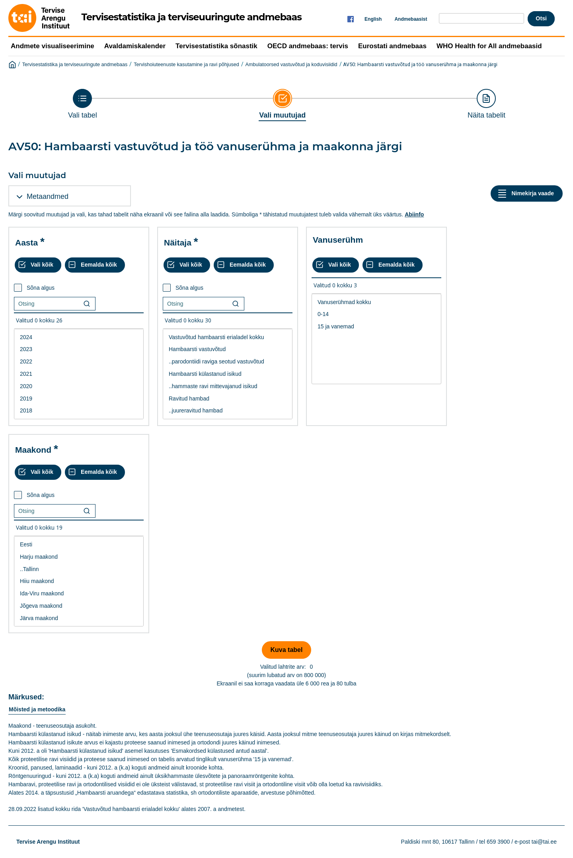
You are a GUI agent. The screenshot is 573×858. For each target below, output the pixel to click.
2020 (78, 386)
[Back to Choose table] (82, 104)
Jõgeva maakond (78, 606)
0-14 (376, 314)
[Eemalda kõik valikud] (95, 265)
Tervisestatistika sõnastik (216, 46)
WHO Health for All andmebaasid (489, 46)
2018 (78, 410)
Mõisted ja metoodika (37, 709)
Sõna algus (41, 288)
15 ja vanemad (376, 326)
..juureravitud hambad (227, 410)
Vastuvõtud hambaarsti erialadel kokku (227, 337)
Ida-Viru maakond (78, 593)
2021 (78, 374)
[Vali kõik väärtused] (38, 265)
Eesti (78, 544)
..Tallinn (78, 569)
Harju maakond (78, 557)
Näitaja (177, 242)
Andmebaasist (410, 19)
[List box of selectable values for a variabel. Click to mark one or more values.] (79, 374)
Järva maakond (78, 618)
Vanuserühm (338, 239)
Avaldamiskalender (135, 46)
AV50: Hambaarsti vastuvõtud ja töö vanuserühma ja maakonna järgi (420, 64)
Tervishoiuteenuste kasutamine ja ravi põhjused (186, 64)
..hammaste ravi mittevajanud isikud (227, 386)
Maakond (33, 449)
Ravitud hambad (227, 399)
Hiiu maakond (78, 581)
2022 (78, 361)
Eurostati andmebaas (392, 46)
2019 (78, 399)
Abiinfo (414, 214)
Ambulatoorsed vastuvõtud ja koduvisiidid (291, 64)
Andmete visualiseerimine (52, 46)
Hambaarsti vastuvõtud (227, 349)
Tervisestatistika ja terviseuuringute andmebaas (75, 64)
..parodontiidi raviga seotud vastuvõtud (227, 361)
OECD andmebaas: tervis (307, 46)
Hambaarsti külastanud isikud (227, 374)
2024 (78, 337)
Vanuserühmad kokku (376, 302)
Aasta (26, 242)
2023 (78, 349)
